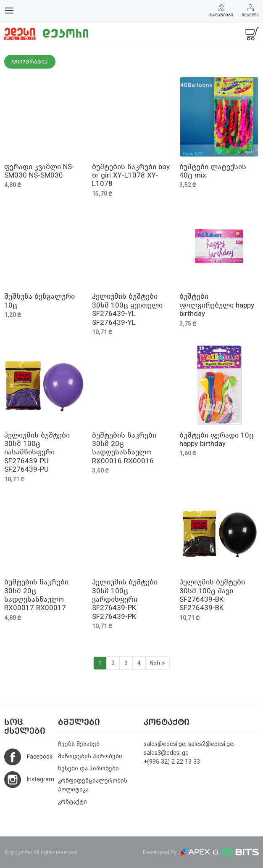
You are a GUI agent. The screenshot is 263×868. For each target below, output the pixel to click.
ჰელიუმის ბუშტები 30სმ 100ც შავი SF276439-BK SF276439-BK (212, 595)
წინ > (157, 663)
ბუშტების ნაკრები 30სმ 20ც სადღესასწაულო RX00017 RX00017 (36, 595)
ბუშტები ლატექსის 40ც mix (212, 171)
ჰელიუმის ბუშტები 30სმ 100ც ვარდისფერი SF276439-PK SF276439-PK (125, 599)
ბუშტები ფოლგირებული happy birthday (216, 305)
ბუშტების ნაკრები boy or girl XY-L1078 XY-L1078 (131, 175)
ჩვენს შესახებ (79, 744)
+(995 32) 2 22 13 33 (172, 761)
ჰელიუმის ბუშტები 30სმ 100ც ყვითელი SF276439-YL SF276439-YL (127, 309)
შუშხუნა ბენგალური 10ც (39, 300)
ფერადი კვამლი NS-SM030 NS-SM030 (39, 171)
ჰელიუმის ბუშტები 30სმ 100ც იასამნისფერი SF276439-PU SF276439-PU (37, 452)
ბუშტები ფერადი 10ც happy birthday (216, 439)
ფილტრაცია (30, 61)
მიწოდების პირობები (90, 756)
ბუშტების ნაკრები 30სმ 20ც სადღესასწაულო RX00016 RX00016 (124, 448)
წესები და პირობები (88, 768)
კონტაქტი (72, 801)
